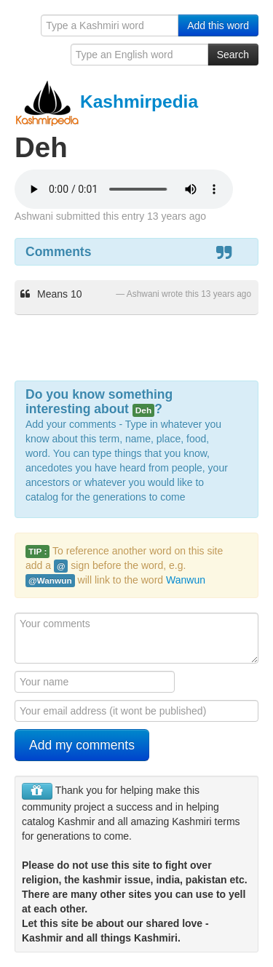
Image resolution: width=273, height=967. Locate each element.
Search (233, 54)
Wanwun (185, 580)
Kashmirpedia (106, 101)
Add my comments (82, 745)
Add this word (218, 25)
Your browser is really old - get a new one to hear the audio (124, 189)
